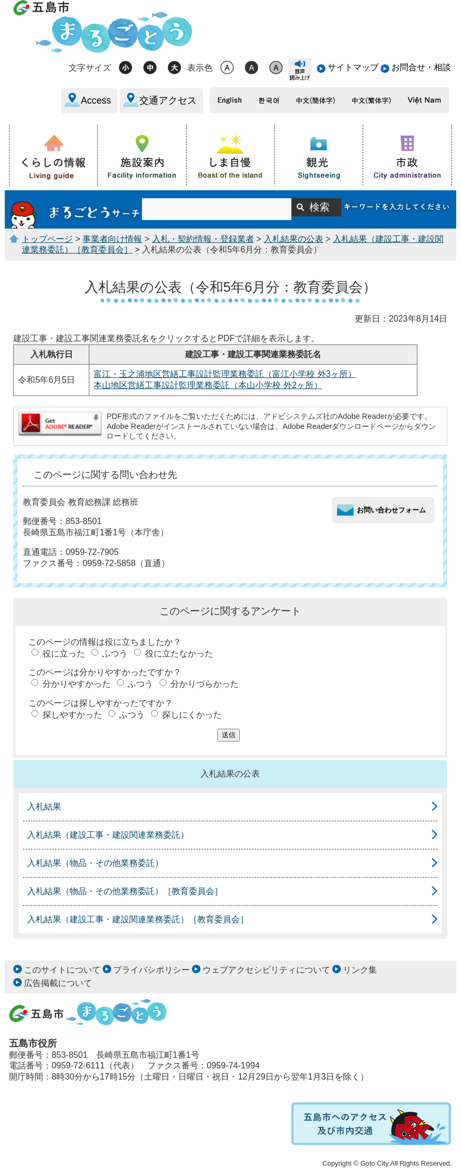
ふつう (115, 653)
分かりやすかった (77, 683)
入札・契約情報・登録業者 (203, 238)
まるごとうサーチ (75, 209)
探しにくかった (192, 714)
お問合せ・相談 (421, 67)
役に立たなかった (179, 653)
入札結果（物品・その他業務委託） (95, 862)
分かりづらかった (205, 683)
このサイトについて (62, 969)
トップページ (47, 238)
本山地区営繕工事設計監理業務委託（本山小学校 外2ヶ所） (208, 385)
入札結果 (44, 806)
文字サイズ (90, 67)
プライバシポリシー (151, 969)
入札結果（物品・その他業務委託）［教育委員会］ (125, 891)
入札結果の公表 (293, 238)
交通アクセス (168, 100)
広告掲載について (58, 983)
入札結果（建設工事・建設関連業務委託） (108, 834)
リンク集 (360, 969)
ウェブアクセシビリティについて (266, 969)
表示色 (200, 67)
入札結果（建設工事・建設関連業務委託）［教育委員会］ (137, 919)
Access (96, 100)
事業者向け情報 (112, 238)
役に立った (64, 653)
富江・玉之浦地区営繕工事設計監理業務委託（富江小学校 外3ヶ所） (225, 373)
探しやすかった (72, 714)
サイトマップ (353, 67)
